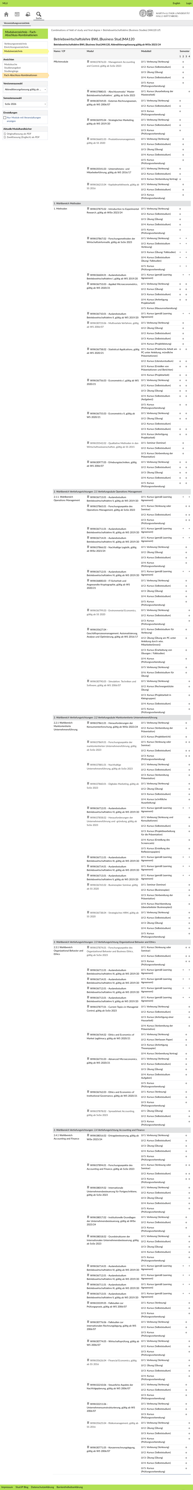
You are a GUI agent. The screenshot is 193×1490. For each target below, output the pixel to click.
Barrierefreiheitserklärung (70, 1487)
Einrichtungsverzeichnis (16, 47)
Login (189, 3)
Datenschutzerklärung (42, 1487)
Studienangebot (12, 68)
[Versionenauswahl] (25, 89)
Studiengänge (11, 71)
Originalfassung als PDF (19, 134)
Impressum (7, 1487)
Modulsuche (10, 64)
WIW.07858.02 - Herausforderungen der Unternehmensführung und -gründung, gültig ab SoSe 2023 (112, 822)
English (176, 3)
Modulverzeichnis (13, 51)
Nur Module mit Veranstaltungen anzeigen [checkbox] (24, 119)
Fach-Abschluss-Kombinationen (20, 75)
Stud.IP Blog (22, 1487)
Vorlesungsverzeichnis (15, 44)
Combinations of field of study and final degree (75, 30)
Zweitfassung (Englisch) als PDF (23, 137)
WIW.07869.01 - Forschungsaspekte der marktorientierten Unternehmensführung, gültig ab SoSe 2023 (111, 746)
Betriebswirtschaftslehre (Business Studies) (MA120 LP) (131, 30)
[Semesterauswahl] (25, 104)
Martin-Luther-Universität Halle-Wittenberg (164, 13)
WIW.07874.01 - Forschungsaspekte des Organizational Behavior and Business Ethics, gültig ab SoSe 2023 (110, 952)
